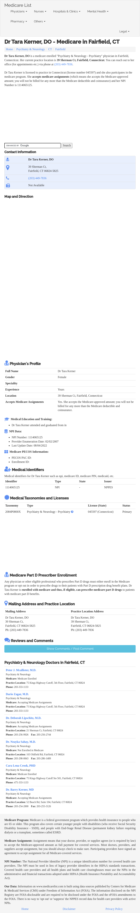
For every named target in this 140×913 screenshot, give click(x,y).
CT (50, 49)
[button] (72, 511)
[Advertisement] (70, 114)
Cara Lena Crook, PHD (20, 765)
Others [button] (39, 21)
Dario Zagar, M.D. (17, 694)
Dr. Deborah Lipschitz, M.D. (23, 717)
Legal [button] (124, 31)
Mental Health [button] (97, 11)
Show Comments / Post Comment (70, 648)
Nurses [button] (40, 11)
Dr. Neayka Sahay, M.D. (21, 741)
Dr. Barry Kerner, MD (20, 789)
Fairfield (60, 49)
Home (9, 49)
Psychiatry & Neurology (30, 49)
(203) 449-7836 (63, 64)
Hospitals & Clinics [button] (66, 11)
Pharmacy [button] (19, 21)
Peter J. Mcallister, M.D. (21, 670)
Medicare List (17, 5)
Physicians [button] (19, 11)
